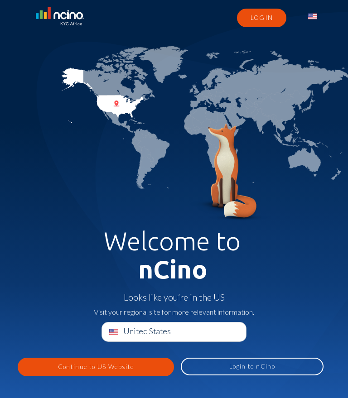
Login (262, 17)
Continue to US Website (96, 366)
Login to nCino (252, 366)
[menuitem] (313, 16)
